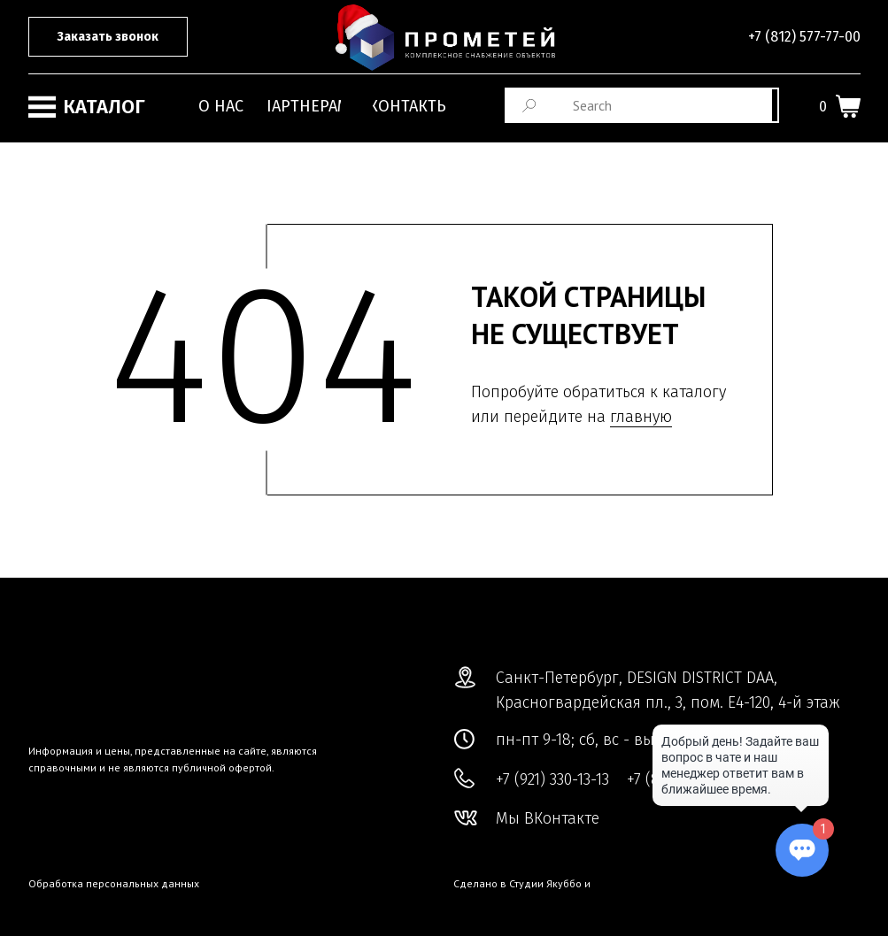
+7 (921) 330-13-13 (552, 779)
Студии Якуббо (545, 883)
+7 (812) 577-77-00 (804, 36)
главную (641, 416)
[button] (108, 37)
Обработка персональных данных (113, 883)
